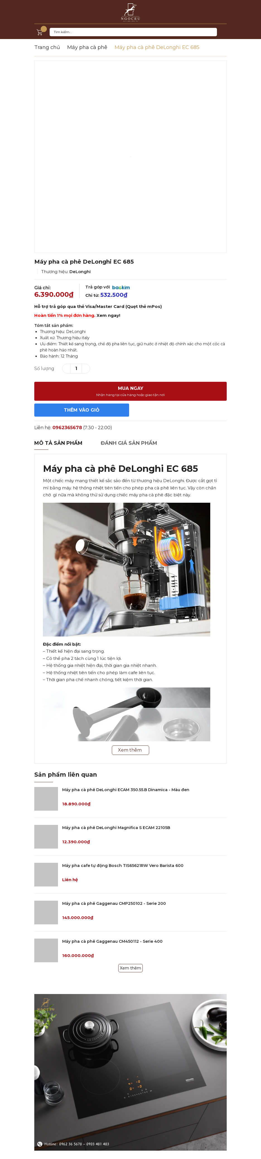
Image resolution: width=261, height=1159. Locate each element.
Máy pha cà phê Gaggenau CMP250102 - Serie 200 (114, 903)
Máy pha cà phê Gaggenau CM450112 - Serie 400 (112, 941)
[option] (130, 156)
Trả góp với (107, 287)
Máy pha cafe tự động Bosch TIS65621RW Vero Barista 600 (122, 865)
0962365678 (67, 427)
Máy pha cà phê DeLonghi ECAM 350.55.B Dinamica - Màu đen (125, 789)
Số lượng (44, 368)
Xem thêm (130, 968)
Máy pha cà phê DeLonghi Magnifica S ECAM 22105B (116, 827)
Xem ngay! (108, 315)
